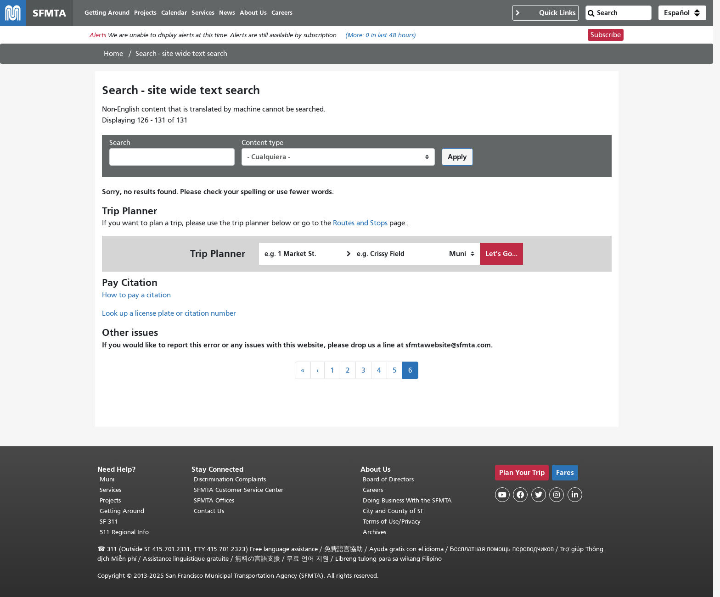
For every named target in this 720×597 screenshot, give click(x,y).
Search (119, 143)
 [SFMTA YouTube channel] (502, 494)
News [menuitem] (227, 13)
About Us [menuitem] (253, 13)
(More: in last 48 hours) (380, 35)
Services (110, 490)
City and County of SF (393, 511)
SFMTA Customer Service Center (238, 490)
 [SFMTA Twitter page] (538, 494)
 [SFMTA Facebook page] (520, 494)
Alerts (98, 35)
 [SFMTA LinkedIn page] (575, 494)
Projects (110, 500)
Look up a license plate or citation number (169, 313)
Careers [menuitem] (281, 13)
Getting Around (122, 511)
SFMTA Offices (214, 500)
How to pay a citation (136, 295)
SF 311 (109, 521)
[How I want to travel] (462, 254)
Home (113, 54)
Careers (373, 490)
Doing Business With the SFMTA (407, 500)
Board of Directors (388, 479)
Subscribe (606, 35)
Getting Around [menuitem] (106, 13)
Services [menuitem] (202, 13)
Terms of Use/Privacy (392, 521)
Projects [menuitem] (145, 13)
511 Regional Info (124, 532)
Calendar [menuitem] (174, 13)
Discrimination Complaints (230, 479)
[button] (682, 13)
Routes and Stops (360, 223)
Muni (107, 479)
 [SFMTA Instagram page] (556, 494)
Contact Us (209, 511)
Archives (374, 532)
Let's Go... (501, 253)
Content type (262, 143)
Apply (457, 156)
